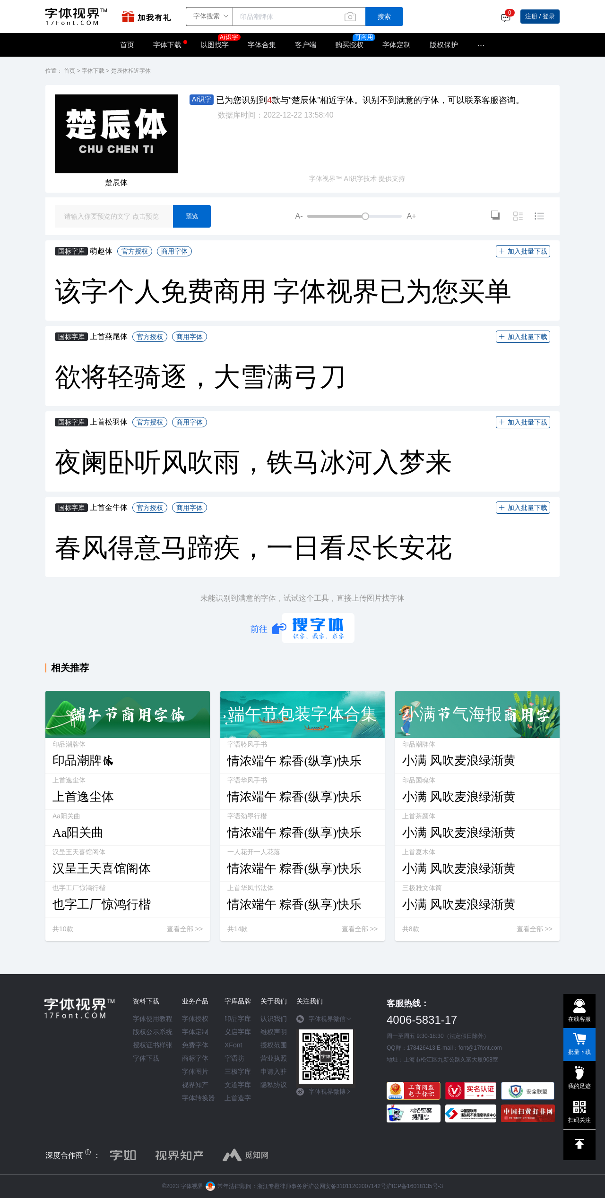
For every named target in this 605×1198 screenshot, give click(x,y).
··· (481, 45)
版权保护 (444, 45)
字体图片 (195, 1071)
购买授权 (349, 45)
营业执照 (273, 1058)
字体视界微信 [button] (324, 1019)
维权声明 (273, 1032)
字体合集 (262, 45)
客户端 (305, 45)
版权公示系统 (153, 1032)
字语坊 (234, 1058)
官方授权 (134, 251)
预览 (192, 216)
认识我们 (273, 1018)
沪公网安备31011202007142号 (347, 1186)
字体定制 (396, 45)
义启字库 (238, 1032)
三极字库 (238, 1071)
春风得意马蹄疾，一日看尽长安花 (253, 547)
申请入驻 (273, 1071)
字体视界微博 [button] (324, 1092)
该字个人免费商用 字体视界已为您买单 (283, 291)
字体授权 (195, 1018)
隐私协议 (273, 1084)
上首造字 (238, 1098)
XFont (233, 1045)
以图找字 (219, 41)
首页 (127, 45)
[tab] (325, 1022)
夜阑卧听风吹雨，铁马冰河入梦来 (253, 462)
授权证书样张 (153, 1045)
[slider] (354, 216)
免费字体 (195, 1045)
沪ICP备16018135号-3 (414, 1186)
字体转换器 (198, 1098)
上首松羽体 (109, 422)
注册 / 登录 (540, 16)
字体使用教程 (153, 1018)
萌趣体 (101, 251)
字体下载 (167, 45)
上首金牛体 (109, 507)
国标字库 (71, 251)
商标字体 (195, 1058)
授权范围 (273, 1045)
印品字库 (238, 1018)
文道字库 (238, 1084)
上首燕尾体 (109, 336)
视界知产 (195, 1084)
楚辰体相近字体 (131, 71)
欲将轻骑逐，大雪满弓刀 (200, 376)
